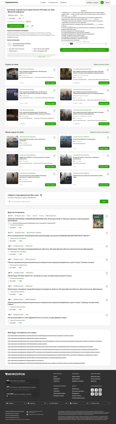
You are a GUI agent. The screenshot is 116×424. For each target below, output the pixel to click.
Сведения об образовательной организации (14, 411)
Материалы (56, 379)
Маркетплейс (76, 376)
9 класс (29, 215)
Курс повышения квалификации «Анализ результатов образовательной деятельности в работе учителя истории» (41, 335)
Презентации (28, 246)
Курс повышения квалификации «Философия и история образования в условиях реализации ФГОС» (37, 357)
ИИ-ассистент (53, 2)
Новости (55, 389)
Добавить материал (78, 381)
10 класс (35, 215)
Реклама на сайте (58, 395)
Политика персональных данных (12, 417)
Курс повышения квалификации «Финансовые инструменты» (26, 360)
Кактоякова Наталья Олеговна (22, 43)
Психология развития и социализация (84, 139)
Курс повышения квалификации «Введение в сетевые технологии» (27, 338)
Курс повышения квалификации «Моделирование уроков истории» (27, 344)
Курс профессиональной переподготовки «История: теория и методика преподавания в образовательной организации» (88, 73)
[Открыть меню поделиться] (32, 26)
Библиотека (75, 389)
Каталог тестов (76, 395)
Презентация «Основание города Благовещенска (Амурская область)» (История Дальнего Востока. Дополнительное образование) (55, 289)
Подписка (56, 381)
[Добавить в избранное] (27, 26)
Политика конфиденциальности (12, 415)
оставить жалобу (41, 56)
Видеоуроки (75, 393)
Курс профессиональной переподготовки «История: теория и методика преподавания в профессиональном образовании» (88, 114)
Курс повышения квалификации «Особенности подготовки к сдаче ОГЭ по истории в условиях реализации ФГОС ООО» (33, 93)
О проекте (56, 391)
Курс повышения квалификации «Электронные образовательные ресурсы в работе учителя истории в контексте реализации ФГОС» (46, 363)
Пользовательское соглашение (12, 413)
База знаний (75, 379)
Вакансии (93, 381)
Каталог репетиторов (78, 398)
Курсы (43, 2)
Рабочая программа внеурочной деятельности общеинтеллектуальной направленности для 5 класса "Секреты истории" (51, 262)
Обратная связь (95, 376)
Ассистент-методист (78, 391)
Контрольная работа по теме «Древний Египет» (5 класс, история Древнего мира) (37, 317)
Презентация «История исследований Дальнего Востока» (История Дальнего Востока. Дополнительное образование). (50, 249)
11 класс (41, 215)
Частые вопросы (96, 379)
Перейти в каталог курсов (102, 64)
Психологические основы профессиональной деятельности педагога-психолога (32, 176)
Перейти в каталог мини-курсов (100, 132)
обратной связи (103, 419)
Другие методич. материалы (34, 232)
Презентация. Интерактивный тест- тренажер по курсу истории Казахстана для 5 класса (40, 276)
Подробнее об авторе (18, 45)
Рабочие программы (51, 215)
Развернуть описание (12, 37)
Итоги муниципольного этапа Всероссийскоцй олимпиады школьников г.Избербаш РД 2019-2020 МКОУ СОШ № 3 (49, 235)
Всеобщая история (13, 15)
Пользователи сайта (59, 393)
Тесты (21, 15)
